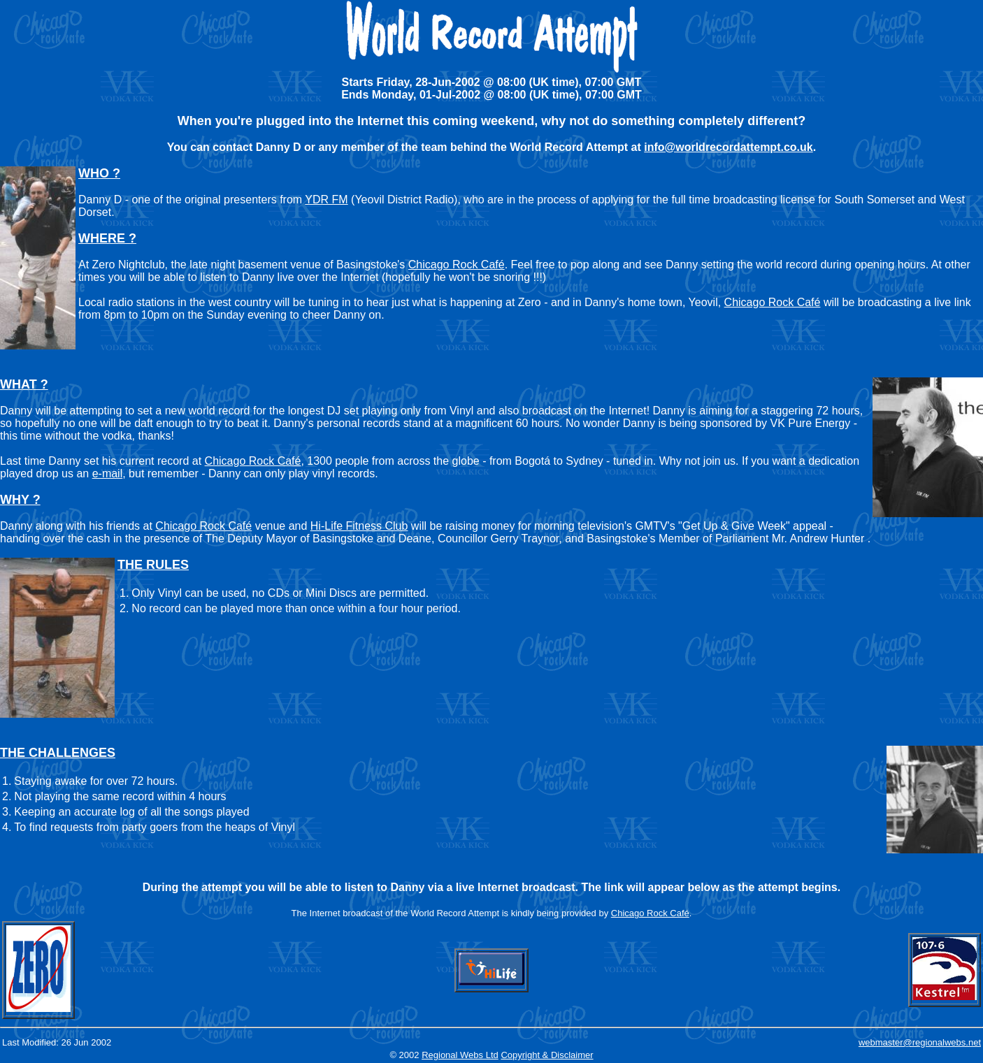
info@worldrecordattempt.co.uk (728, 147)
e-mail (107, 473)
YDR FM (326, 199)
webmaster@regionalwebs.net (920, 1042)
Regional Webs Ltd (460, 1055)
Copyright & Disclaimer (547, 1055)
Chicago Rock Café (456, 264)
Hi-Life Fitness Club (359, 526)
